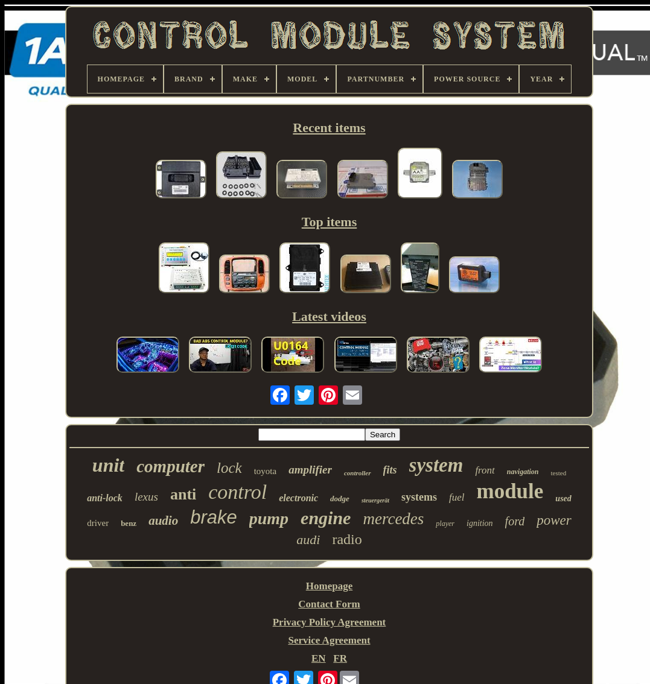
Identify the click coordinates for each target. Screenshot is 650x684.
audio (163, 520)
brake (213, 517)
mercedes (393, 519)
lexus (146, 496)
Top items (329, 221)
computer (170, 466)
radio (347, 539)
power (554, 520)
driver (98, 523)
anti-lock (105, 498)
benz (128, 523)
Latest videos (329, 316)
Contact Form (329, 604)
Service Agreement (329, 640)
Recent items (329, 127)
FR (340, 658)
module (509, 491)
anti (183, 494)
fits (390, 470)
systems (419, 497)
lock (229, 468)
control (237, 492)
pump (268, 518)
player (445, 523)
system (436, 465)
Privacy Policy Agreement (329, 622)
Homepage (329, 586)
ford (515, 521)
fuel (457, 497)
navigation (523, 471)
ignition (480, 523)
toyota (265, 471)
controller (357, 473)
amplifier (310, 469)
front (484, 470)
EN (318, 658)
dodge (339, 498)
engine (326, 518)
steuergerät (375, 500)
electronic (298, 498)
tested (559, 473)
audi (308, 539)
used (563, 498)
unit (108, 465)
